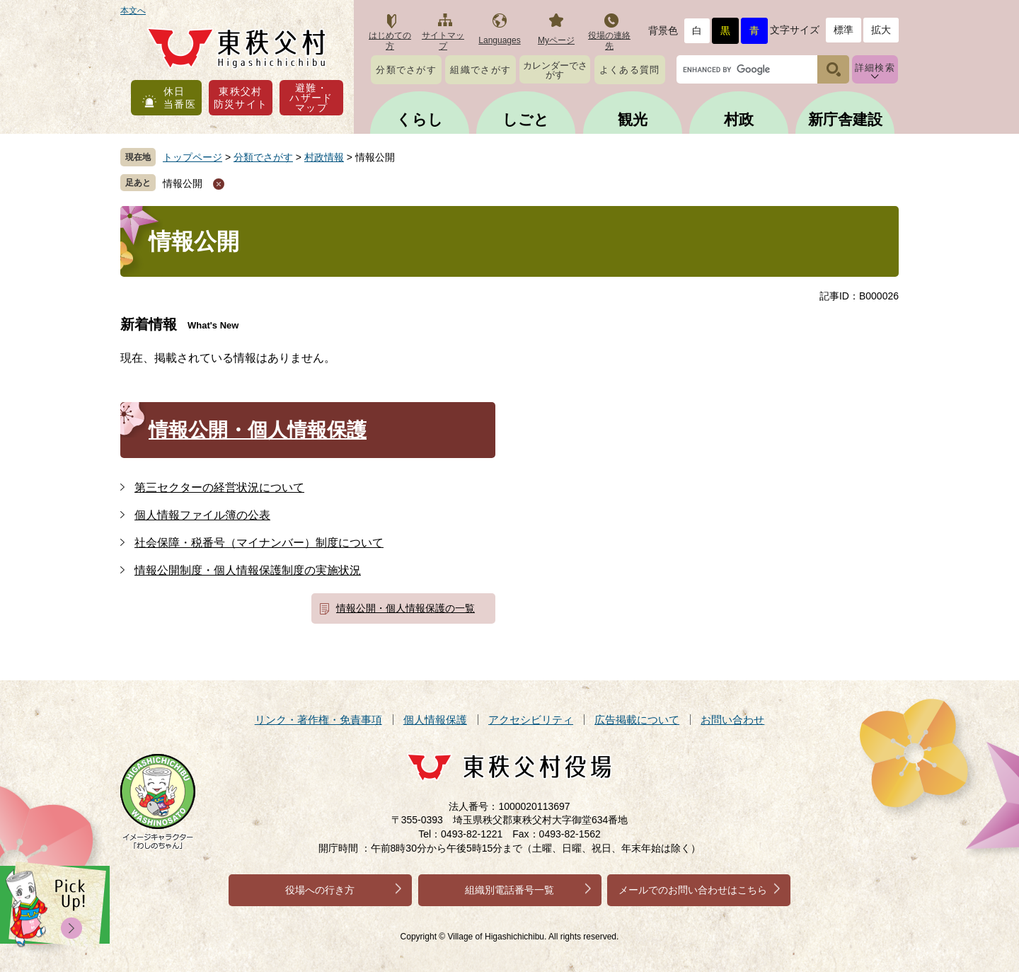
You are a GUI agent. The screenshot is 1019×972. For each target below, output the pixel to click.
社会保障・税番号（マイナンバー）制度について (259, 543)
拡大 (881, 29)
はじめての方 (390, 40)
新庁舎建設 (845, 119)
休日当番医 (179, 98)
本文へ (133, 11)
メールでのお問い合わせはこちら (692, 890)
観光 (632, 119)
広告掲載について (636, 720)
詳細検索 (875, 67)
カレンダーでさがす (555, 70)
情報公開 (182, 183)
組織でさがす (480, 69)
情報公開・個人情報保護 (258, 430)
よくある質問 (629, 69)
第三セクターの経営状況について (219, 487)
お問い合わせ (732, 720)
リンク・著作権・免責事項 (318, 720)
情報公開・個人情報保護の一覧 (405, 608)
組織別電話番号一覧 (509, 890)
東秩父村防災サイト (241, 98)
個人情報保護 (435, 720)
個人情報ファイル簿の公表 (202, 515)
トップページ (192, 157)
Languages (499, 40)
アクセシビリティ (530, 720)
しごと (525, 119)
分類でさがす (406, 69)
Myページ (556, 40)
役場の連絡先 (609, 40)
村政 (739, 119)
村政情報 (324, 157)
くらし (419, 119)
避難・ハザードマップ (311, 97)
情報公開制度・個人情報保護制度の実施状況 (247, 570)
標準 (843, 29)
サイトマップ (443, 40)
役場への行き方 (320, 890)
